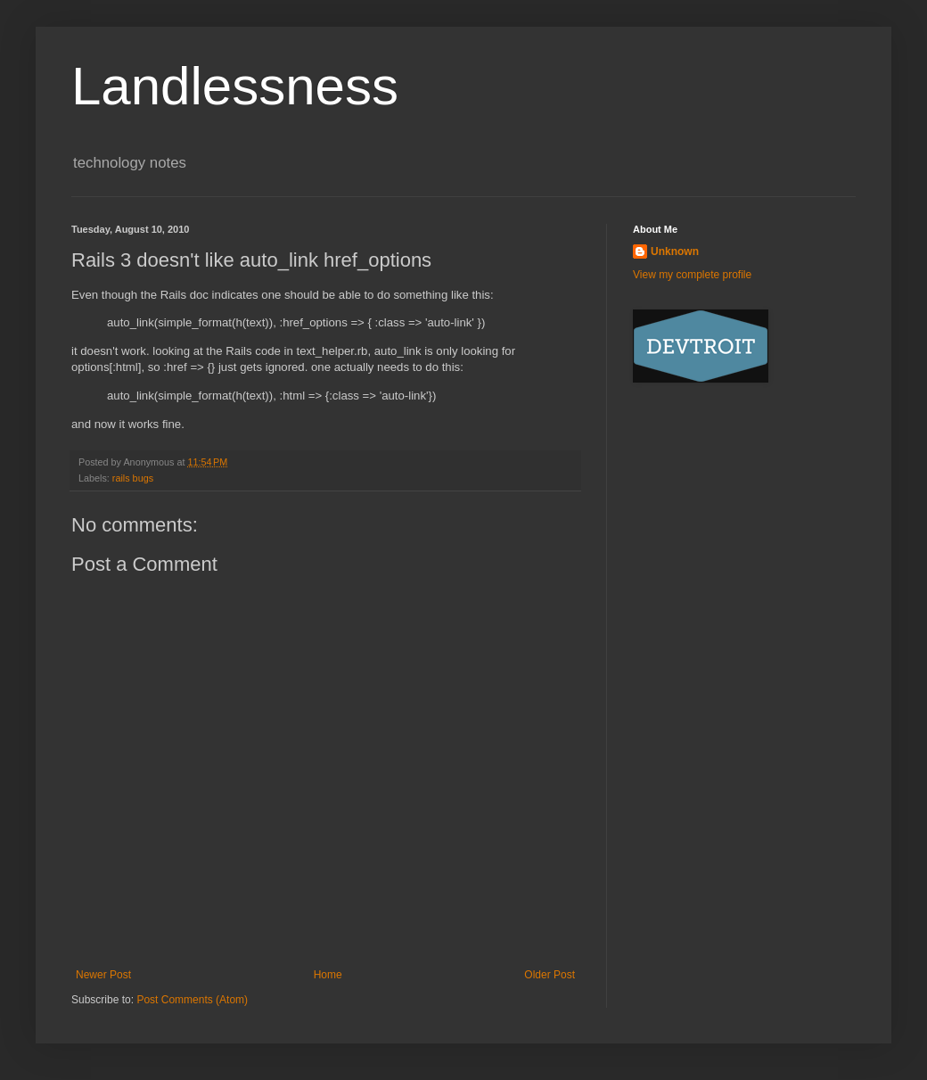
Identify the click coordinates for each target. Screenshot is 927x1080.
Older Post (549, 975)
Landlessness (234, 86)
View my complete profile (692, 274)
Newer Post (103, 975)
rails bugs (132, 478)
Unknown (675, 251)
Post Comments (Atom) (192, 999)
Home (328, 975)
